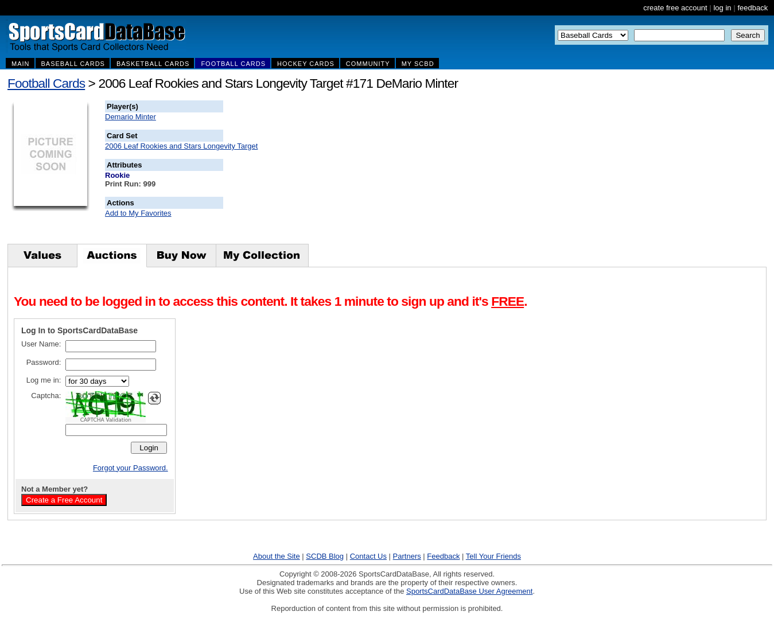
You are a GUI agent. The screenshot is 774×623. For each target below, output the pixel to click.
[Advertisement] (431, 172)
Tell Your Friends (493, 556)
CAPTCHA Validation (105, 420)
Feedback (443, 556)
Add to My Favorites (138, 213)
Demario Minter (130, 116)
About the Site (276, 556)
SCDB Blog (325, 556)
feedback (752, 7)
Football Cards (46, 83)
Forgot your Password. (130, 468)
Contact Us (368, 556)
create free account (675, 7)
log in (722, 7)
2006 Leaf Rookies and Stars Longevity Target (181, 146)
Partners (407, 556)
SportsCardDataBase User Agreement (469, 591)
